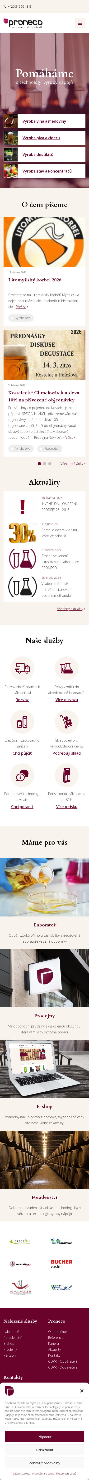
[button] (82, 1390)
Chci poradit (22, 806)
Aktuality (54, 1349)
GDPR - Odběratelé (62, 1361)
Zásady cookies (21, 1473)
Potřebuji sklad (67, 753)
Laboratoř (11, 1331)
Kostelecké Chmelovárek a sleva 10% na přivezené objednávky (43, 396)
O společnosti (59, 1331)
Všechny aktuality (70, 609)
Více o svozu (67, 699)
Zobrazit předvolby (44, 1463)
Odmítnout (44, 1449)
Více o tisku (66, 806)
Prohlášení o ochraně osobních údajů (54, 1473)
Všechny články (72, 463)
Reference (55, 1337)
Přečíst (21, 306)
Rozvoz (22, 699)
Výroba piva (22, 318)
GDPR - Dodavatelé (62, 1367)
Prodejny (10, 1349)
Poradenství (13, 1337)
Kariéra (53, 1343)
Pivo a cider (51, 449)
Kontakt (54, 1355)
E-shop (9, 1343)
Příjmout (44, 1436)
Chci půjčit (22, 753)
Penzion (10, 1355)
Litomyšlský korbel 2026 (34, 280)
